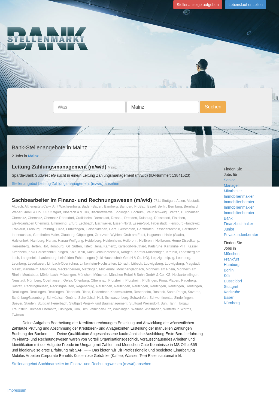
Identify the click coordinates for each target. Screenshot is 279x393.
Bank (228, 218)
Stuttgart (231, 286)
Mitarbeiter (233, 191)
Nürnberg (232, 303)
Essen (229, 297)
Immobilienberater (239, 202)
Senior (229, 180)
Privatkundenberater (241, 234)
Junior (229, 229)
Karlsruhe (232, 292)
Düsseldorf (233, 281)
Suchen (213, 107)
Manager (231, 185)
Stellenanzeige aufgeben (198, 4)
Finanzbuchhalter (238, 223)
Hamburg (232, 264)
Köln (228, 275)
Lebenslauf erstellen (246, 4)
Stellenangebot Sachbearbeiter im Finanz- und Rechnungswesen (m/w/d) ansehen (81, 364)
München (232, 254)
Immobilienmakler (239, 196)
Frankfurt (231, 259)
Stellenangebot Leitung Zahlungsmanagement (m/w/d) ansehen (65, 183)
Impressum (16, 390)
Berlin (229, 270)
